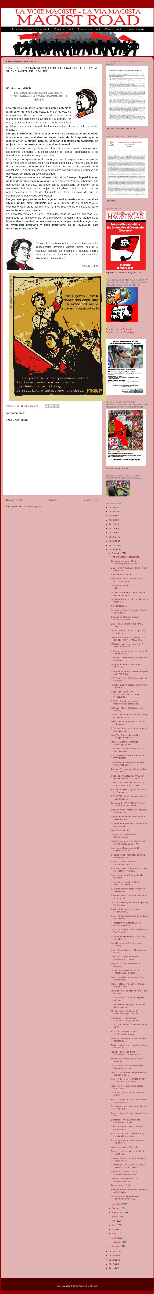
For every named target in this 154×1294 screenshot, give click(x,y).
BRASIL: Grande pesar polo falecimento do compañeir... (125, 702)
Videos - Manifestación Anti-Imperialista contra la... (124, 862)
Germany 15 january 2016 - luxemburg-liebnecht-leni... (125, 562)
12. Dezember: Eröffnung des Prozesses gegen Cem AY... (125, 1012)
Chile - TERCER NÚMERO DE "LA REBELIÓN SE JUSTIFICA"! (127, 777)
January (116, 1246)
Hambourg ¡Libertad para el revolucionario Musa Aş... (124, 1172)
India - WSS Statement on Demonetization (123, 835)
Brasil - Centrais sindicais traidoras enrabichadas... (127, 1127)
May (114, 1229)
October (116, 1208)
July (114, 1221)
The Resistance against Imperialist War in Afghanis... (127, 763)
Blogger (94, 1286)
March (115, 1238)
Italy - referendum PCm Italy (124, 1147)
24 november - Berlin (121, 1185)
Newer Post (14, 500)
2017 (111, 545)
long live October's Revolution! (125, 557)
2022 (111, 524)
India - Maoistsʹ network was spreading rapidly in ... (124, 743)
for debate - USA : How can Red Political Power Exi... (126, 580)
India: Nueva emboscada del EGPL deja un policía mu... (127, 1066)
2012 (111, 1264)
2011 (111, 1268)
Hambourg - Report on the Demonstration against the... (125, 1019)
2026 (111, 507)
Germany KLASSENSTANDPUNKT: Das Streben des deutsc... (128, 804)
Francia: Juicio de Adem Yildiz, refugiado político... (125, 1179)
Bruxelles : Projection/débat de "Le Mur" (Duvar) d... (127, 749)
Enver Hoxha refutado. (122, 574)
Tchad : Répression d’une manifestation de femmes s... (126, 1053)
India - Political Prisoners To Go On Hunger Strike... (127, 985)
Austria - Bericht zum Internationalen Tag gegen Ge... (128, 1159)
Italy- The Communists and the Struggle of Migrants (125, 736)
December (117, 553)
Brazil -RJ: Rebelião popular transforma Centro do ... (124, 1032)
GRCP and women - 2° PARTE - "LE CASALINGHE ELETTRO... (128, 842)
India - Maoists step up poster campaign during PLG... (125, 1197)
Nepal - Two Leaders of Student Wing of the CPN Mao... (129, 715)
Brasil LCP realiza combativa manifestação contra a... (124, 958)
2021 (111, 528)
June (114, 1225)
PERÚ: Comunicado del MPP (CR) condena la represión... (127, 1134)
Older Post (91, 500)
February (116, 1242)
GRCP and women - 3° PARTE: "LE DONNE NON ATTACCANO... (128, 638)
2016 (111, 549)
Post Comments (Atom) (30, 506)
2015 (111, 1251)
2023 (111, 520)
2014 (111, 1256)
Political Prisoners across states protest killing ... (126, 910)
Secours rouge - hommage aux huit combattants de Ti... (128, 856)
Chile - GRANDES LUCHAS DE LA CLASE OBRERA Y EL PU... (127, 783)
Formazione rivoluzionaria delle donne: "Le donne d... (126, 924)
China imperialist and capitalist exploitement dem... (125, 618)
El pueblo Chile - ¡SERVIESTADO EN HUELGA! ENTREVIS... (129, 869)
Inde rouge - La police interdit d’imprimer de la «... (125, 849)
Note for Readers (119, 606)
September (117, 1212)
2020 (111, 532)
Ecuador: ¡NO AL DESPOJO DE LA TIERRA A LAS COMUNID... (128, 1166)
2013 (111, 1260)
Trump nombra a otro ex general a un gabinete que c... (129, 1073)
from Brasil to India (120, 830)
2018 (111, 541)
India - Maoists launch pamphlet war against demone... (128, 593)
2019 (111, 537)
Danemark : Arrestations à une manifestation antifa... (125, 1121)
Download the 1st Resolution (119, 329)
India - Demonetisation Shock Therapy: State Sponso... (125, 971)
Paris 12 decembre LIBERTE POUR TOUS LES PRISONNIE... (128, 1080)
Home (53, 500)
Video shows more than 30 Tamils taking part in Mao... (127, 883)
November (117, 1204)
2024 (111, 516)
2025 (111, 511)
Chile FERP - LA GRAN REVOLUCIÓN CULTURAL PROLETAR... (125, 694)
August (115, 1216)
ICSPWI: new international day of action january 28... (127, 645)
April (114, 1233)
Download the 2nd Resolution (120, 332)
